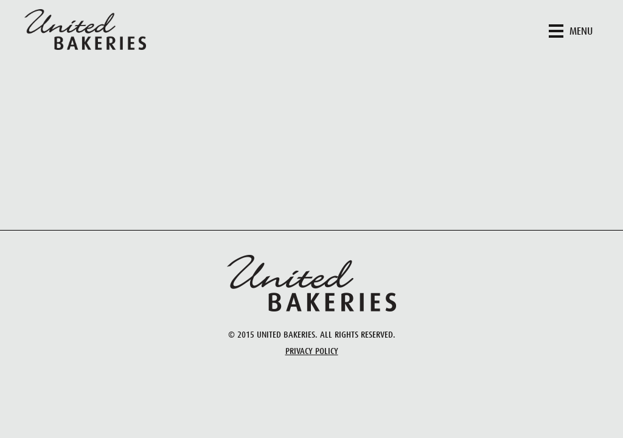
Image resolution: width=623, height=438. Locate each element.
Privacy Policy (311, 351)
